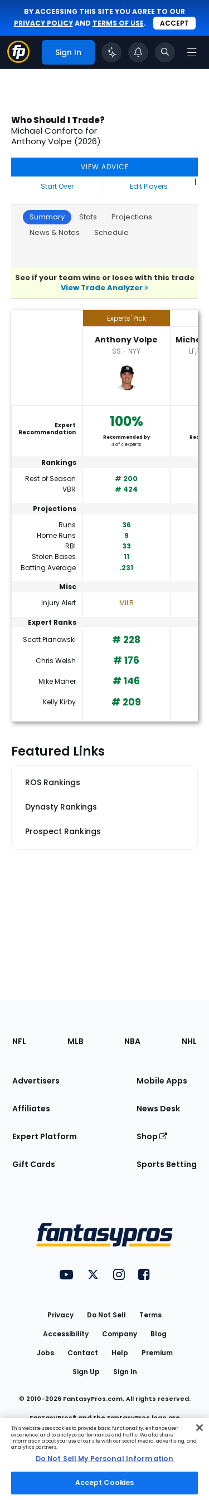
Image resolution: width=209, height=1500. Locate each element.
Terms (150, 1315)
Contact (82, 1352)
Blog (158, 1334)
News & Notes (55, 232)
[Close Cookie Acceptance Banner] (199, 1427)
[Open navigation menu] (192, 52)
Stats (88, 217)
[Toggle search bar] (165, 52)
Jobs (45, 1352)
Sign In (125, 1371)
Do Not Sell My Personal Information (104, 1458)
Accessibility (66, 1334)
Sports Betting (167, 1164)
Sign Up (86, 1371)
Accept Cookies (104, 1482)
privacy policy (43, 23)
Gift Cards (33, 1164)
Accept (174, 23)
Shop (152, 1136)
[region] (104, 1459)
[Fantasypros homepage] (18, 60)
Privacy (60, 1315)
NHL (189, 1041)
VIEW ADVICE (105, 166)
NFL (19, 1041)
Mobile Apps (162, 1080)
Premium (157, 1352)
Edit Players (149, 186)
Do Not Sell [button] (106, 1315)
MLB (75, 1041)
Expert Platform (44, 1136)
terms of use (118, 23)
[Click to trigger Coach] (111, 52)
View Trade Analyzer (104, 287)
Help (119, 1352)
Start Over (57, 186)
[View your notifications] (138, 52)
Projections (131, 217)
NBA (132, 1041)
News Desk (158, 1108)
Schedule (111, 232)
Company (119, 1334)
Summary (47, 217)
